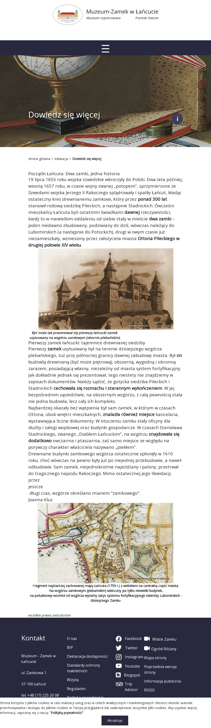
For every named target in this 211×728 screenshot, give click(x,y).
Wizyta (73, 679)
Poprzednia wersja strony (160, 669)
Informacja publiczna (162, 681)
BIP (70, 647)
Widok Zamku (160, 639)
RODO (149, 690)
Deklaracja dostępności (87, 656)
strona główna (39, 158)
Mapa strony (155, 657)
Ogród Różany (160, 648)
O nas (72, 638)
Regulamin (76, 688)
